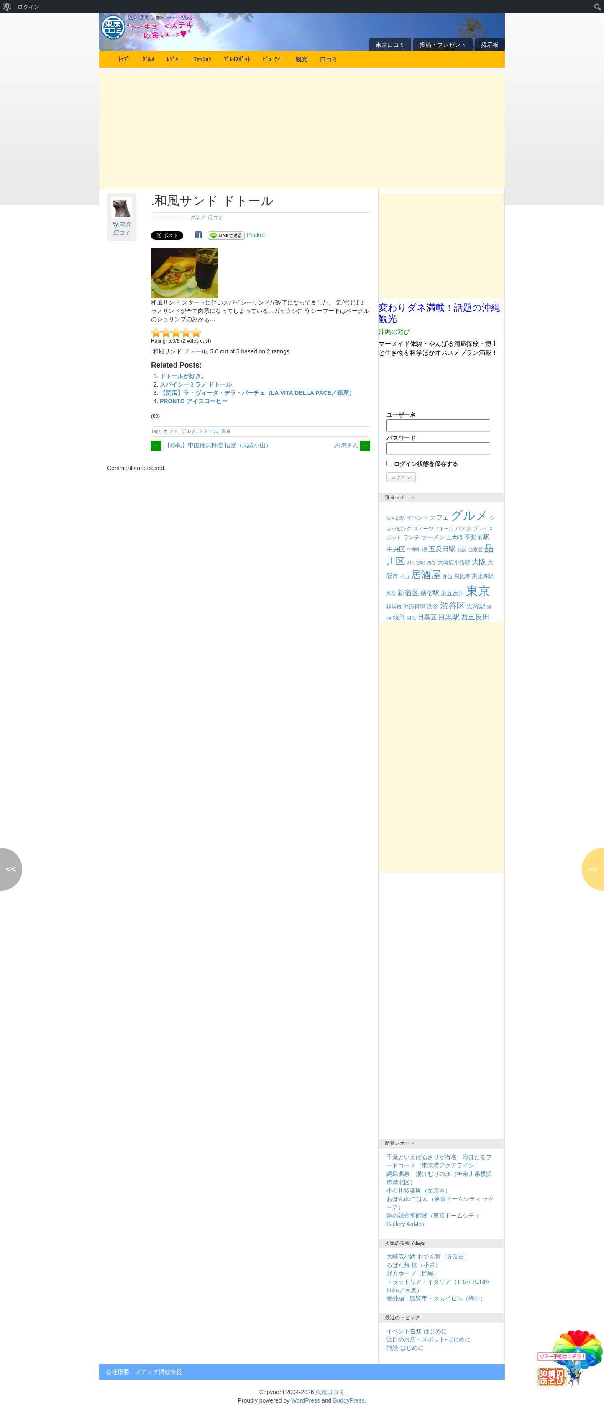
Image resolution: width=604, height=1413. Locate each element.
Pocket (256, 235)
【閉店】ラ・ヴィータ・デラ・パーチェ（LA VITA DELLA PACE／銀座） (257, 392)
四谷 (431, 562)
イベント (417, 518)
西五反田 (475, 617)
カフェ (170, 431)
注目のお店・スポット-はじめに (428, 1339)
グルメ (197, 217)
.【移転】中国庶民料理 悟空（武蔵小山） (211, 445)
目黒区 (427, 617)
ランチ (411, 537)
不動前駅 (476, 537)
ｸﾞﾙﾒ (148, 59)
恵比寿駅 (483, 576)
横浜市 (394, 607)
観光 (301, 59)
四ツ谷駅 (416, 562)
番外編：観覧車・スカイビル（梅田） (436, 1298)
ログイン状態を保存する (422, 464)
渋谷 (432, 606)
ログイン (28, 6)
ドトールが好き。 (183, 376)
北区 (461, 549)
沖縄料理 (414, 607)
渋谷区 (452, 605)
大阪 (479, 562)
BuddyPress (348, 1400)
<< (11, 869)
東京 (226, 431)
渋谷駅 (476, 606)
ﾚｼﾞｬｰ (173, 59)
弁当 (448, 576)
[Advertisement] (302, 130)
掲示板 (490, 44)
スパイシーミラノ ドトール (196, 384)
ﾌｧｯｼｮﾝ (202, 59)
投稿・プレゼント (443, 44)
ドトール (208, 431)
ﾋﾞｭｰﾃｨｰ (273, 59)
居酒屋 (426, 574)
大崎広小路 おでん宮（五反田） (428, 1256)
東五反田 (452, 593)
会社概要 (117, 1372)
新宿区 (408, 593)
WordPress (305, 1400)
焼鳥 (399, 617)
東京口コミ (390, 44)
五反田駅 (442, 549)
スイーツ (423, 529)
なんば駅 (395, 517)
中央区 (395, 549)
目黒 (411, 617)
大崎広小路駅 (454, 562)
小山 (404, 576)
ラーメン (433, 537)
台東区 (475, 550)
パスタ (463, 528)
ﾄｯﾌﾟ (124, 59)
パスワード (438, 445)
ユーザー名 (438, 422)
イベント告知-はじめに (416, 1331)
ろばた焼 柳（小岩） (413, 1265)
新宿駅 (429, 593)
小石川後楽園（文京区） (418, 1190)
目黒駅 (449, 617)
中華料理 (417, 550)
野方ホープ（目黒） (412, 1273)
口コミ (329, 59)
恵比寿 (462, 576)
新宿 (391, 593)
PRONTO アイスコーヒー (194, 401)
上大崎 (454, 537)
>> (593, 869)
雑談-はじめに (405, 1347)
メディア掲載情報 (158, 1372)
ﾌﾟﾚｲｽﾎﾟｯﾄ (237, 59)
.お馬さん (351, 445)
